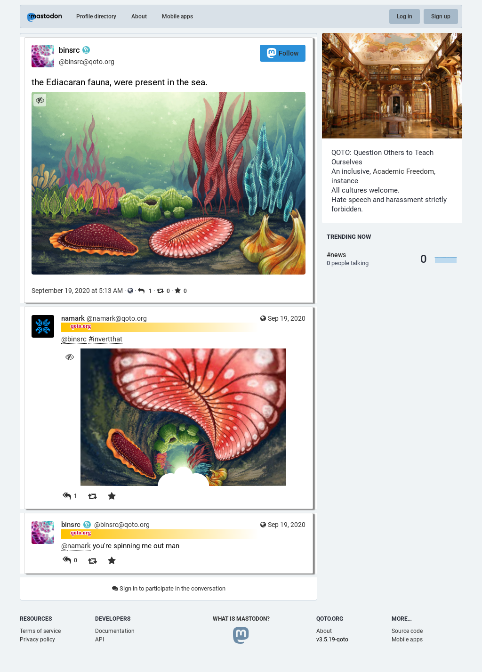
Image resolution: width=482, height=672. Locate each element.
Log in (404, 16)
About (139, 16)
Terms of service (40, 631)
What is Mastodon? (241, 618)
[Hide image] (39, 100)
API (99, 639)
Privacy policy (37, 639)
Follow (282, 53)
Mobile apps (177, 16)
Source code (407, 631)
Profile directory (96, 16)
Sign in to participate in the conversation (168, 588)
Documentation (115, 631)
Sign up (440, 16)
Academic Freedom (403, 171)
